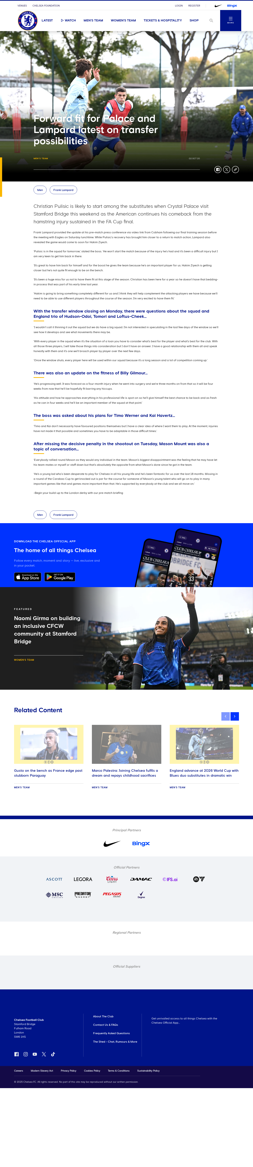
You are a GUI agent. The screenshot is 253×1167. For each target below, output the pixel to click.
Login (179, 6)
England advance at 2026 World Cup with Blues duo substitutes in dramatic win (204, 773)
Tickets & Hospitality (163, 20)
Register (194, 6)
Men (40, 190)
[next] (235, 716)
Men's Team (93, 20)
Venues (22, 6)
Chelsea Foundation (46, 6)
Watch (68, 20)
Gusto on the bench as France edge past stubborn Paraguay (48, 773)
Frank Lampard (63, 190)
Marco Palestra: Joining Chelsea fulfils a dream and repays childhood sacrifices (125, 773)
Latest (47, 20)
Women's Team (123, 20)
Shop (194, 20)
